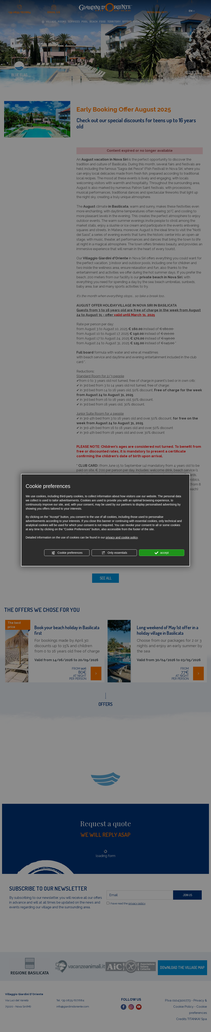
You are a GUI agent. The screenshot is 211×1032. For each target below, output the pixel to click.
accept (162, 553)
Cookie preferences (66, 553)
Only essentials (114, 553)
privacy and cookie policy (122, 537)
